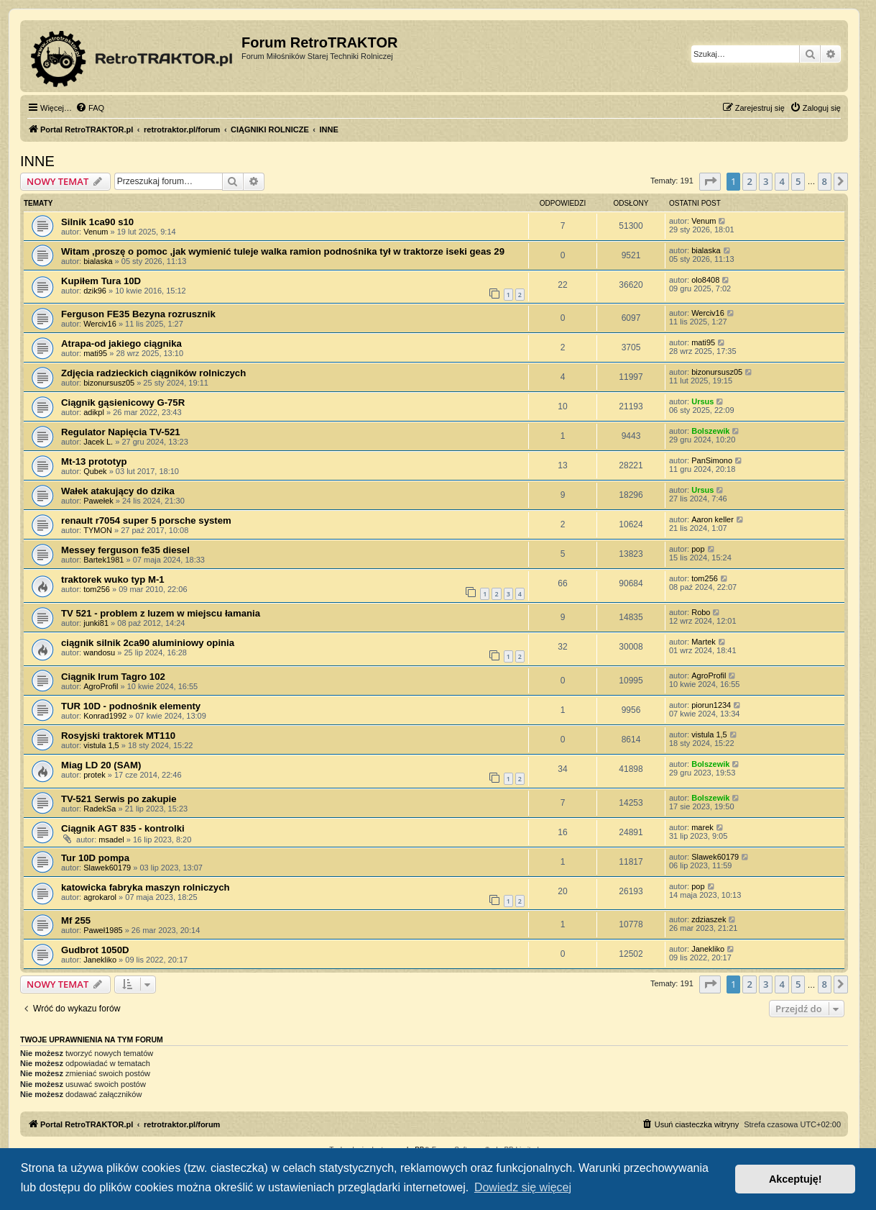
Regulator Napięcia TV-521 (120, 432)
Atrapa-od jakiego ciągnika (121, 343)
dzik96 (94, 290)
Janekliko (99, 959)
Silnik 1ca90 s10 (97, 222)
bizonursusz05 (108, 382)
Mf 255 (76, 920)
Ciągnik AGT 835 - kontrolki (123, 828)
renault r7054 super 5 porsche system (146, 520)
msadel (111, 839)
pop (697, 549)
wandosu (99, 652)
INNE (37, 161)
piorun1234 (711, 705)
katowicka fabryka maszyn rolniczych (145, 887)
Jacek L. (98, 441)
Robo (700, 612)
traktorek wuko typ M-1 (113, 579)
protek (94, 774)
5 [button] (798, 181)
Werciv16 (99, 323)
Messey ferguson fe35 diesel (125, 550)
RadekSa (99, 808)
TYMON (97, 530)
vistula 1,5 (101, 745)
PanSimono (711, 460)
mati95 (95, 353)
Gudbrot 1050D (95, 950)
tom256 (96, 589)
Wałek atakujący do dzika (118, 491)
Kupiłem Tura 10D (101, 281)
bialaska (97, 261)
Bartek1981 (103, 559)
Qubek (94, 471)
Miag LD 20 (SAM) (101, 765)
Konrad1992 (104, 715)
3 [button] (765, 181)
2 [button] (749, 181)
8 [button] (824, 181)
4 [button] (781, 181)
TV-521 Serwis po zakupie (119, 798)
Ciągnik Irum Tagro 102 (113, 676)
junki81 (96, 623)
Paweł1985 (102, 930)
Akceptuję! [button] (795, 1179)
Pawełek (98, 500)
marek (702, 827)
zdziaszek (708, 919)
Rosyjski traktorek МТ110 (118, 735)
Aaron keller (712, 519)
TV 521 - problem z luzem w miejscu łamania (160, 613)
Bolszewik (710, 431)
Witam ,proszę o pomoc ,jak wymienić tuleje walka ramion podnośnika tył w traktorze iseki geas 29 (282, 251)
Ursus (702, 401)
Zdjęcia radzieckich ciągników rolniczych (153, 373)
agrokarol (99, 897)
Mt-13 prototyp (94, 461)
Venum (95, 231)
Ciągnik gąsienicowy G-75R (123, 402)
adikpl (93, 412)
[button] (710, 181)
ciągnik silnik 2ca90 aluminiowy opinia (147, 642)
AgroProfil (100, 686)
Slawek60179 (107, 867)
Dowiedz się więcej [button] (522, 1187)
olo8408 (705, 280)
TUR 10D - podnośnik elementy (130, 706)
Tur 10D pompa (95, 857)
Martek (703, 641)
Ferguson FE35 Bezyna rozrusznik (138, 314)
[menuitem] (89, 108)
